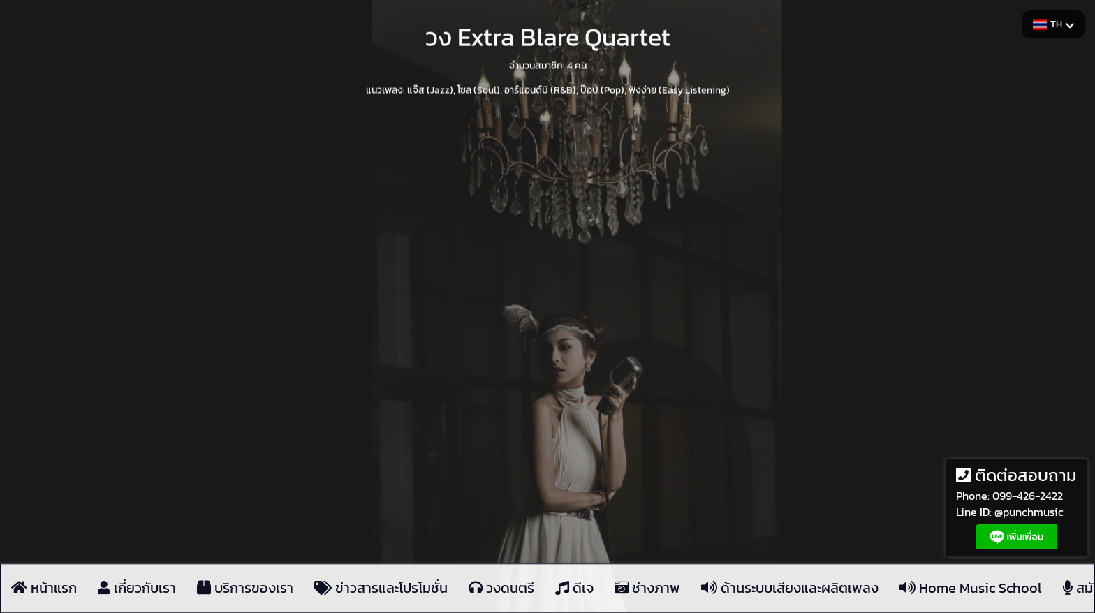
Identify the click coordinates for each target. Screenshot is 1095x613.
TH (1053, 24)
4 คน (577, 64)
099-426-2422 (1027, 495)
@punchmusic (1029, 511)
